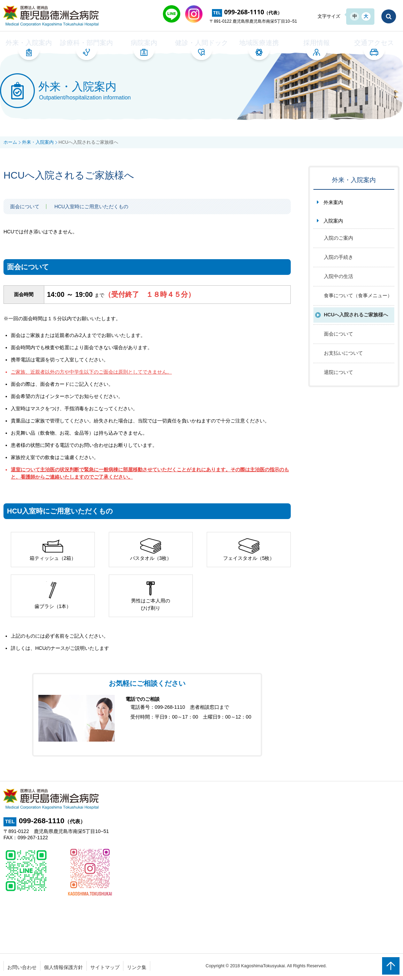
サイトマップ (105, 965)
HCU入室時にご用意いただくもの (91, 204)
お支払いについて (343, 351)
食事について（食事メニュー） (358, 293)
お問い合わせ (22, 965)
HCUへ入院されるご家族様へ (356, 313)
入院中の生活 (338, 274)
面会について (24, 204)
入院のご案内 (338, 236)
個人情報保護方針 (63, 965)
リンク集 (136, 965)
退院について (338, 370)
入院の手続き (338, 255)
